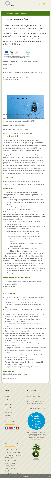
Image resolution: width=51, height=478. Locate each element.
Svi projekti (23, 13)
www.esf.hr (29, 133)
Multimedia (8, 412)
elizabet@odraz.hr (22, 374)
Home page (9, 13)
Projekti (16, 13)
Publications (8, 410)
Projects (7, 402)
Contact (7, 415)
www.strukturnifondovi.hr (11, 136)
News (6, 399)
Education (8, 404)
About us (7, 396)
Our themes (8, 407)
